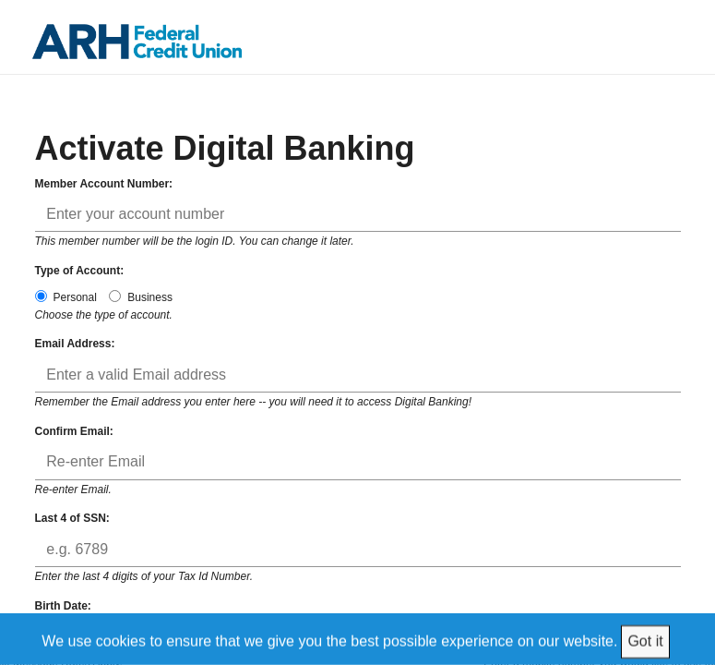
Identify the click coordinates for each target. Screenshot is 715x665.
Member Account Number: (104, 183)
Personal (66, 297)
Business (141, 297)
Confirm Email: (74, 431)
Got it (644, 640)
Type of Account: (80, 270)
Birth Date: (63, 605)
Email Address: (75, 343)
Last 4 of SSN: (72, 518)
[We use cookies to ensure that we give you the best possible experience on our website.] (358, 639)
